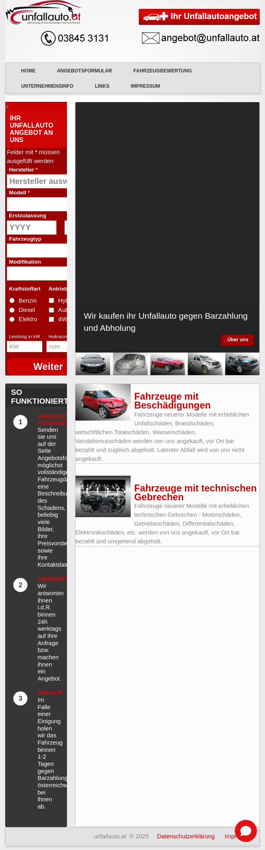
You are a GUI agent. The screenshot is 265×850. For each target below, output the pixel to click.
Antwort (53, 579)
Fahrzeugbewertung (158, 71)
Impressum (140, 86)
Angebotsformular (79, 71)
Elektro (28, 319)
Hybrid (66, 300)
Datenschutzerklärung (186, 836)
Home (23, 71)
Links (97, 86)
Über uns (237, 339)
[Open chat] (246, 831)
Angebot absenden (54, 419)
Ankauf (50, 692)
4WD (64, 319)
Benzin (28, 300)
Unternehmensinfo (42, 86)
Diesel (27, 310)
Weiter (48, 366)
